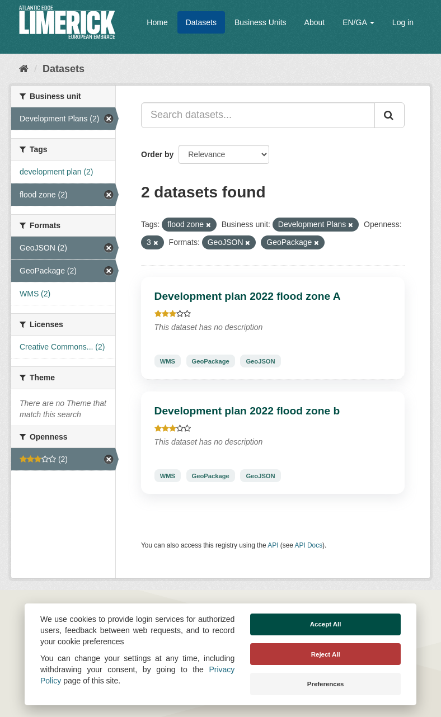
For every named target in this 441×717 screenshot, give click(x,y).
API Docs (309, 545)
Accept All (325, 624)
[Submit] (389, 115)
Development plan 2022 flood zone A (247, 296)
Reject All (325, 654)
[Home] (24, 68)
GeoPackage (210, 360)
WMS (167, 360)
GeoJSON (260, 360)
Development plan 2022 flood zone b (247, 411)
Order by (157, 154)
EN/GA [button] (358, 22)
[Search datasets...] (258, 115)
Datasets (201, 22)
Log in (403, 22)
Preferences (325, 684)
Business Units (260, 22)
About (314, 22)
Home (157, 22)
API (273, 545)
